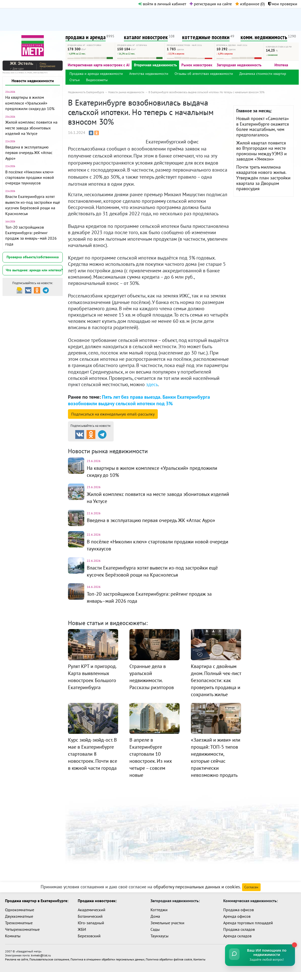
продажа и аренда (85, 37)
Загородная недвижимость (239, 65)
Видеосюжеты (97, 80)
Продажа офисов (238, 909)
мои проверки (282, 3)
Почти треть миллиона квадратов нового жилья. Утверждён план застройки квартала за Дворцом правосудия (263, 177)
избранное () (250, 3)
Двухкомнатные (19, 916)
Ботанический (90, 916)
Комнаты (13, 935)
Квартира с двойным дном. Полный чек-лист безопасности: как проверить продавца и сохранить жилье (216, 680)
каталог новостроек (146, 37)
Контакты (199, 959)
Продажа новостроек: (97, 900)
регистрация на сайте (211, 3)
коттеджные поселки (206, 37)
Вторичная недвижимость (155, 65)
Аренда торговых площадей (248, 922)
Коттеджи (159, 909)
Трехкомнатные (19, 922)
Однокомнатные (19, 909)
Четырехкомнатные (22, 929)
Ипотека (281, 65)
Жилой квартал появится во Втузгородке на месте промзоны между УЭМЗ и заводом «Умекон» (261, 151)
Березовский (89, 935)
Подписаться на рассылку (113, 414)
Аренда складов (237, 935)
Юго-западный (91, 922)
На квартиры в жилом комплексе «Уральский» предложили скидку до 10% (29, 103)
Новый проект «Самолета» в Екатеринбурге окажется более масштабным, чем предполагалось (262, 127)
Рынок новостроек (196, 65)
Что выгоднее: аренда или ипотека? (34, 270)
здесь (152, 384)
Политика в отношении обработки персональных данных (107, 959)
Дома (155, 916)
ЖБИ (82, 929)
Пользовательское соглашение (49, 959)
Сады (155, 929)
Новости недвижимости (33, 80)
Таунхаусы (159, 935)
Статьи (74, 80)
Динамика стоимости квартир (262, 73)
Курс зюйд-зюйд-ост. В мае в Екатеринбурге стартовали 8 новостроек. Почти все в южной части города (92, 754)
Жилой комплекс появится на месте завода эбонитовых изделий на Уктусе (31, 128)
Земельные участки (167, 922)
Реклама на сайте (16, 959)
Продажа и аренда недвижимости (96, 73)
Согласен (251, 887)
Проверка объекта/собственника (33, 257)
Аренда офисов (237, 916)
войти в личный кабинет (162, 3)
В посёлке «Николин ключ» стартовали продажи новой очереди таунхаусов (29, 177)
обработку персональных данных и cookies (197, 887)
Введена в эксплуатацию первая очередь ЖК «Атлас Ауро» (28, 152)
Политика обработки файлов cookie (169, 959)
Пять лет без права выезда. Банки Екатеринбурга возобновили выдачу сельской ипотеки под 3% (139, 400)
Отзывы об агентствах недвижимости (204, 73)
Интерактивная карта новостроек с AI (98, 65)
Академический (91, 909)
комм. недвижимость (264, 37)
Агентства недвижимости (148, 73)
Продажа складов (239, 929)
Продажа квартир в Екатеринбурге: (36, 900)
